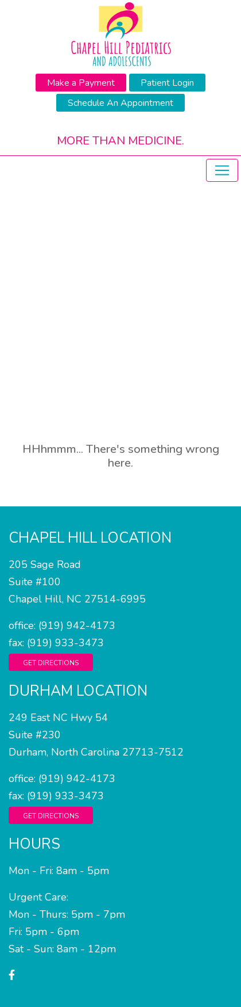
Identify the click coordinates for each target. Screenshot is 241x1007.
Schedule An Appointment (120, 103)
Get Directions (51, 662)
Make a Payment (81, 83)
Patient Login (167, 83)
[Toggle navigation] (222, 170)
